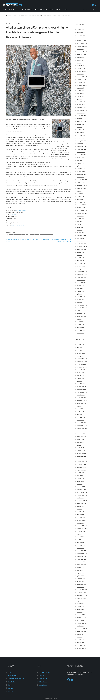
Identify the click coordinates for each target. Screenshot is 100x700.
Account (65, 10)
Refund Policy (43, 682)
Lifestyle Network (21, 210)
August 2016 (80, 316)
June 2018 (79, 255)
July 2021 (79, 157)
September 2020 (81, 185)
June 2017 (79, 288)
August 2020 (80, 188)
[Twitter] (96, 5)
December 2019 (80, 210)
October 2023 (80, 82)
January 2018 (80, 269)
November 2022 (80, 113)
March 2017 (79, 296)
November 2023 (80, 79)
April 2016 (79, 327)
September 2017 (81, 280)
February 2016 (80, 333)
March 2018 (79, 263)
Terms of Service (43, 678)
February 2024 (80, 71)
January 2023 (80, 107)
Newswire (14, 15)
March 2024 (79, 68)
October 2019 (80, 216)
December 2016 (80, 305)
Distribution (43, 10)
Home (4, 10)
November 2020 (80, 180)
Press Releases (13, 10)
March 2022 (79, 135)
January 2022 (80, 141)
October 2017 (80, 277)
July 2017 (79, 285)
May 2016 (79, 324)
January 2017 (80, 302)
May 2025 (79, 29)
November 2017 (80, 274)
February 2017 (80, 299)
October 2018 (80, 244)
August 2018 (80, 249)
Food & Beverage (18, 234)
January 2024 (80, 74)
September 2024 (81, 52)
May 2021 (79, 163)
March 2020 (79, 202)
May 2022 (79, 129)
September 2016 (81, 313)
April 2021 (79, 166)
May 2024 (79, 63)
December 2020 (80, 177)
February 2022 (80, 138)
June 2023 (79, 93)
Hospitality (26, 234)
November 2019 (80, 213)
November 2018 (80, 241)
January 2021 (80, 174)
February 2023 (80, 104)
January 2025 (80, 40)
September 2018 (81, 246)
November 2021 (80, 146)
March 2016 (79, 330)
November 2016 (80, 308)
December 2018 (80, 238)
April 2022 (79, 132)
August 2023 (80, 88)
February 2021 (80, 171)
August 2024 (80, 54)
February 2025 (80, 38)
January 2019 (80, 235)
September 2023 (81, 85)
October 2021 (80, 149)
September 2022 (81, 118)
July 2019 (79, 218)
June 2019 (79, 221)
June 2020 (79, 193)
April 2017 (79, 294)
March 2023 (79, 102)
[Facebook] (93, 5)
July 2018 (79, 252)
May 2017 (79, 291)
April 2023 (79, 99)
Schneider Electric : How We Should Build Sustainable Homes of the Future (56, 240)
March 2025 (79, 35)
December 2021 (80, 143)
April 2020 (79, 199)
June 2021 (79, 160)
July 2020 (79, 191)
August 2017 (80, 283)
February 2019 (80, 232)
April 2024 (79, 65)
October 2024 (80, 49)
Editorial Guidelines (44, 672)
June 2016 (79, 321)
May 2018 (79, 257)
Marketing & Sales (34, 234)
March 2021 (79, 168)
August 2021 (80, 155)
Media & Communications (46, 234)
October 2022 (80, 115)
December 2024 (80, 43)
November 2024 (80, 46)
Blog (51, 10)
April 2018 (79, 260)
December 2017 (80, 271)
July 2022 (79, 124)
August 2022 (80, 121)
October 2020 (80, 182)
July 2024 (79, 57)
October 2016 (80, 310)
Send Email (13, 214)
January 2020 (80, 207)
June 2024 (79, 60)
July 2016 (79, 319)
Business (11, 234)
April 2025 (79, 32)
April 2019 (79, 227)
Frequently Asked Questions (29, 10)
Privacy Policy (43, 685)
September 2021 (81, 152)
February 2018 (80, 266)
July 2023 (79, 90)
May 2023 (79, 96)
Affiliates (41, 675)
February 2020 (80, 205)
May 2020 (79, 196)
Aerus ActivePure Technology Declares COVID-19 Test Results (22, 240)
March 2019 (79, 230)
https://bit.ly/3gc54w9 (17, 225)
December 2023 (80, 77)
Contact (58, 10)
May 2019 (79, 224)
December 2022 (80, 110)
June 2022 (79, 127)
